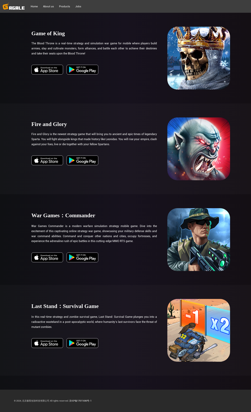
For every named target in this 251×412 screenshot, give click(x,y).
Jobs (78, 6)
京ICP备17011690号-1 (80, 400)
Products (64, 6)
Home (34, 6)
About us (48, 6)
